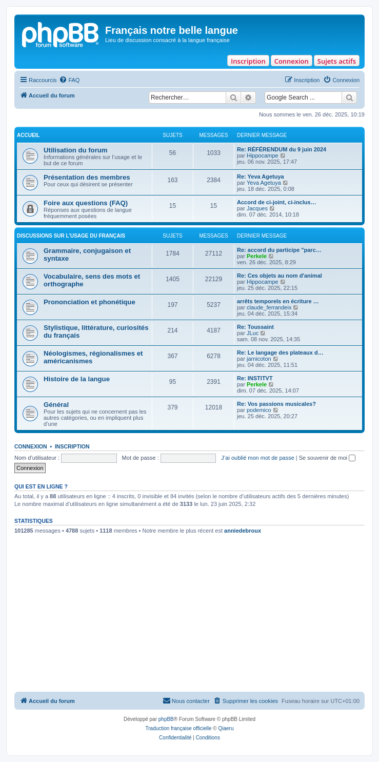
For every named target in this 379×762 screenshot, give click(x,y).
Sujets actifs (336, 61)
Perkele (257, 256)
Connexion (291, 61)
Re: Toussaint (255, 327)
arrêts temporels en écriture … (278, 301)
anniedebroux (242, 530)
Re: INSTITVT (255, 378)
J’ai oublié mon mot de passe (257, 458)
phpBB (166, 719)
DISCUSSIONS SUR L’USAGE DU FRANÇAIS (71, 236)
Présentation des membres (87, 177)
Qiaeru (225, 728)
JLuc (252, 333)
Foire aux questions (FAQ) (86, 203)
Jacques (257, 208)
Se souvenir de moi (327, 458)
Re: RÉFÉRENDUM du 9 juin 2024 (281, 149)
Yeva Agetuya (264, 183)
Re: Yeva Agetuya (260, 176)
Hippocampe (262, 155)
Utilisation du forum (76, 150)
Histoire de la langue (77, 379)
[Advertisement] (189, 615)
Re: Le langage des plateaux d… (280, 352)
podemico (259, 410)
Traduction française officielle (179, 728)
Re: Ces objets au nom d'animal (279, 275)
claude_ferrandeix (269, 307)
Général (56, 404)
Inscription (248, 61)
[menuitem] (69, 80)
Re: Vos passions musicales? (276, 404)
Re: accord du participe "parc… (279, 250)
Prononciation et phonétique (89, 302)
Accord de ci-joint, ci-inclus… (276, 202)
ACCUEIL (28, 135)
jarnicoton (259, 359)
